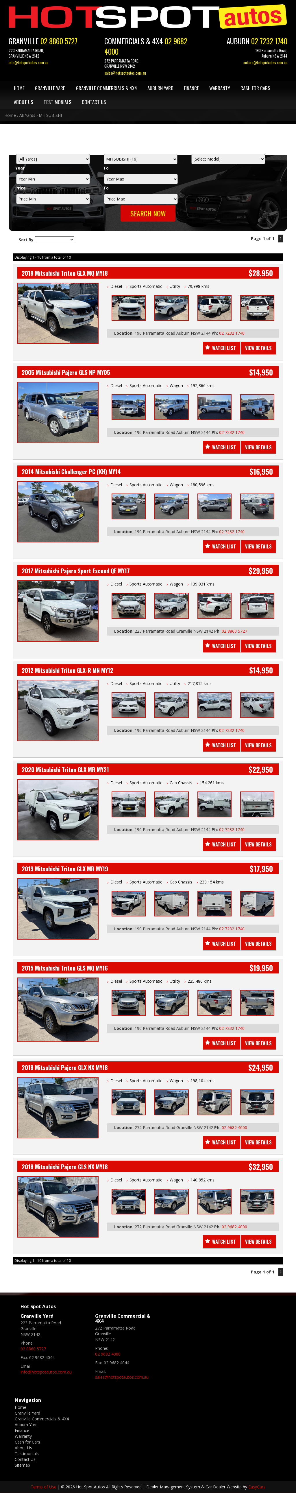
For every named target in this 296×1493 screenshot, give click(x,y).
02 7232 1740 (269, 41)
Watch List (224, 348)
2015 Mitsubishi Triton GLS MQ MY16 (65, 968)
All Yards (27, 115)
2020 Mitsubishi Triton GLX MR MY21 (65, 769)
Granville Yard (50, 88)
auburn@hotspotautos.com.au (265, 62)
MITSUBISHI (50, 115)
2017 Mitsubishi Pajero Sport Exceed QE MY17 (76, 571)
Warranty (219, 88)
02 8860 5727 (58, 41)
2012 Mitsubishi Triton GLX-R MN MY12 (67, 670)
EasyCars (256, 1487)
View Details (258, 348)
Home (19, 88)
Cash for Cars (255, 88)
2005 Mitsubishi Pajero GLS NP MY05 (66, 372)
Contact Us (94, 102)
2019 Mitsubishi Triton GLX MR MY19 (65, 869)
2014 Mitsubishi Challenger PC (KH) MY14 (71, 471)
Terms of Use (44, 1487)
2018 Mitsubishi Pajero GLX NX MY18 (65, 1067)
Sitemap (22, 1465)
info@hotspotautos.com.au (28, 62)
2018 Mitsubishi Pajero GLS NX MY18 (65, 1167)
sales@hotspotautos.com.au (125, 73)
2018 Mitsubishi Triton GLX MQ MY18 (65, 273)
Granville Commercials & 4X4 (106, 88)
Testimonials (57, 102)
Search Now (148, 213)
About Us (23, 102)
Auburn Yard (160, 88)
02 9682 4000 (234, 1127)
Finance (191, 88)
